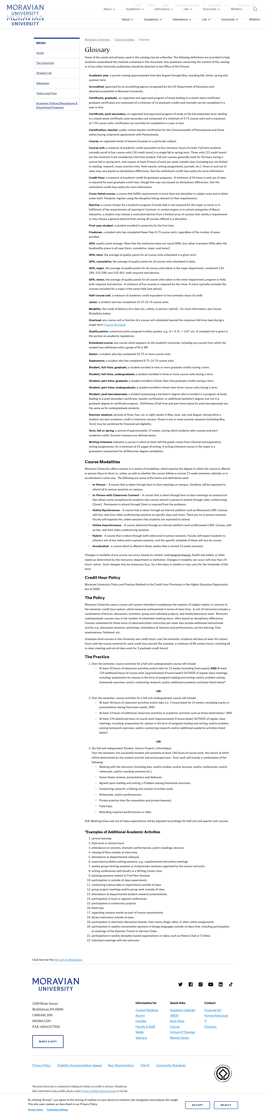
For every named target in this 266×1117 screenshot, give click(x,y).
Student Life (44, 73)
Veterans (141, 1038)
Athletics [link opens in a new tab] (254, 19)
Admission (42, 83)
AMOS (174, 1016)
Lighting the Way (187, 5)
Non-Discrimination (121, 1065)
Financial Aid (212, 1010)
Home (40, 53)
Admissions (180, 19)
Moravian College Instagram (200, 984)
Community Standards (171, 1065)
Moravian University (98, 40)
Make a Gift (48, 1041)
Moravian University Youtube (210, 984)
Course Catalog (125, 40)
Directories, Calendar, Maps (53, 138)
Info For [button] (218, 5)
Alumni (140, 1016)
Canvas (175, 1027)
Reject (226, 1105)
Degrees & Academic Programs (55, 118)
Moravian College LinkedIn (220, 984)
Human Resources (216, 1016)
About (126, 19)
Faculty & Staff (145, 1027)
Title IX (145, 1065)
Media (140, 1032)
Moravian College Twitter (180, 984)
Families (141, 1021)
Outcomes (228, 19)
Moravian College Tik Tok (230, 984)
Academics (151, 19)
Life (204, 19)
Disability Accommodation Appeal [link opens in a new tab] (79, 1065)
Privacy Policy (35, 1109)
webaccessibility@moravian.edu (99, 1090)
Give (165, 5)
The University (45, 63)
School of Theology (182, 1032)
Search (243, 5)
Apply (152, 5)
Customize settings (57, 1109)
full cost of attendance (68, 960)
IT (205, 1021)
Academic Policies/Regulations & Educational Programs (56, 105)
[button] (248, 5)
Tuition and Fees (46, 93)
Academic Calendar (182, 1010)
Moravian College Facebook (190, 984)
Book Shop (177, 1021)
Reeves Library (179, 1038)
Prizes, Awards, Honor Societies (56, 128)
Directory (210, 1027)
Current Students (147, 1010)
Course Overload (114, 325)
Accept (197, 1105)
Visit (138, 5)
